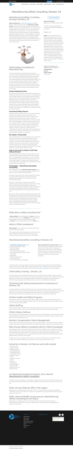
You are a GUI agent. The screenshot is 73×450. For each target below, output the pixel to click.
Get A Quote (49, 1)
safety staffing (45, 268)
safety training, (39, 268)
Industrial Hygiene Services (28, 421)
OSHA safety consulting (26, 23)
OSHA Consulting (24, 4)
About (54, 4)
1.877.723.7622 (47, 74)
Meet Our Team (26, 425)
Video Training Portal (60, 1)
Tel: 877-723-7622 (54, 17)
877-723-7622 (13, 1)
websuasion (21, 448)
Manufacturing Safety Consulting (24, 376)
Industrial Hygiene (47, 4)
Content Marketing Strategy (13, 448)
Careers (54, 1)
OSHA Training (32, 4)
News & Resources (60, 4)
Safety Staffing (40, 4)
